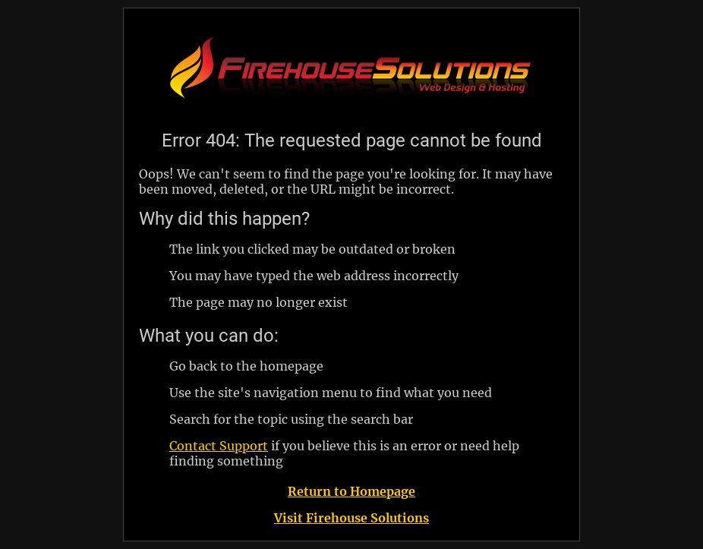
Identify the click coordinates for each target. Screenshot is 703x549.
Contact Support (218, 445)
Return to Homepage (351, 491)
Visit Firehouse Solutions (351, 517)
